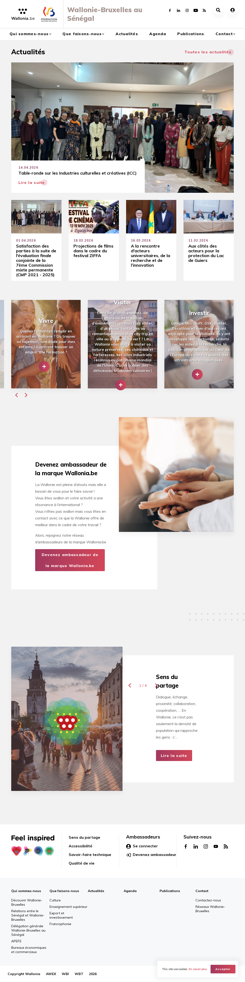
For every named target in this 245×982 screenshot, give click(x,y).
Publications (190, 33)
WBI (65, 974)
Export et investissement (61, 915)
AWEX (51, 974)
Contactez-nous (208, 900)
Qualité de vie (82, 863)
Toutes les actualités (207, 52)
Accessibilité (80, 846)
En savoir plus (198, 969)
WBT (79, 974)
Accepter (223, 969)
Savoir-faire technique (90, 854)
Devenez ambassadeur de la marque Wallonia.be (70, 560)
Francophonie (60, 924)
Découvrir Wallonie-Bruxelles (26, 902)
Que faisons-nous (81, 33)
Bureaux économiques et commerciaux (28, 949)
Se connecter (142, 846)
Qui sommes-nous (29, 33)
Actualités (127, 33)
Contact (224, 33)
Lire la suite (174, 755)
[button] (16, 395)
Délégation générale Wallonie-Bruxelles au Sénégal (28, 930)
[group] (46, 344)
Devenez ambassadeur (151, 854)
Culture (55, 900)
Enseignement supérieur (68, 907)
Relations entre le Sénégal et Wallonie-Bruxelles (28, 915)
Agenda (157, 33)
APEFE (16, 941)
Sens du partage (84, 837)
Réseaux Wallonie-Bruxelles (210, 909)
